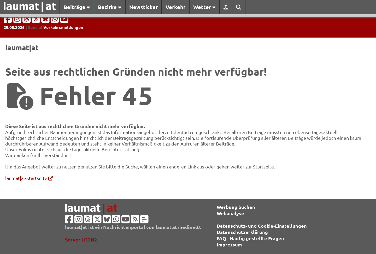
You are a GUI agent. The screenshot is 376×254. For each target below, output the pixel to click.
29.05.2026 (14, 27)
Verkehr (175, 7)
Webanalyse (230, 213)
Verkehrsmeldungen (63, 27)
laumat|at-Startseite (29, 178)
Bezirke (109, 7)
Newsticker (143, 7)
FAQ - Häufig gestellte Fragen (250, 238)
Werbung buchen (236, 207)
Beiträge (77, 7)
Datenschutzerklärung (242, 232)
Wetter (204, 7)
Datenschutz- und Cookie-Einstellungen (262, 226)
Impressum (229, 244)
